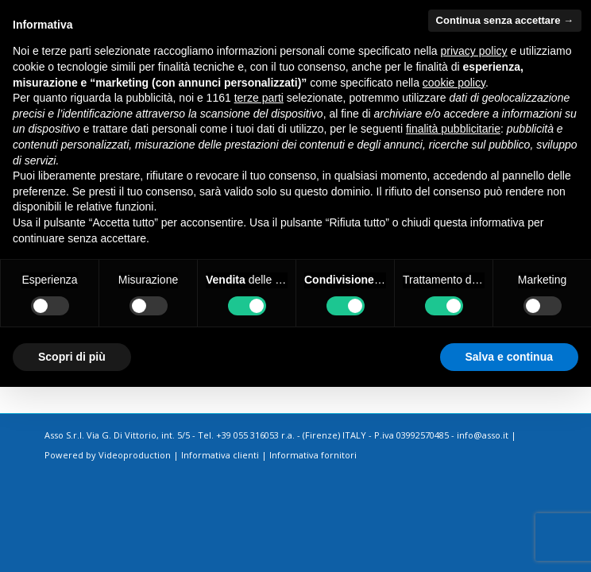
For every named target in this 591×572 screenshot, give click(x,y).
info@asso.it (482, 435)
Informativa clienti (220, 455)
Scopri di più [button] (72, 356)
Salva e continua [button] (509, 356)
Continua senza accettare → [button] (505, 20)
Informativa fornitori (313, 455)
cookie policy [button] (454, 82)
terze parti (259, 97)
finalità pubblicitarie (453, 128)
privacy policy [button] (474, 50)
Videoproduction (134, 455)
